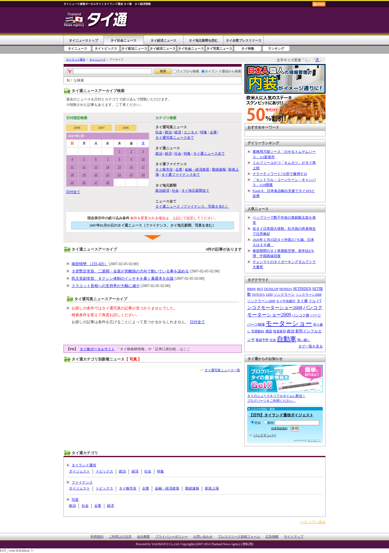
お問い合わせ (203, 536)
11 (72, 167)
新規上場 (212, 488)
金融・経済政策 (197, 169)
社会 (158, 132)
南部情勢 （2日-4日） (90, 264)
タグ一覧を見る (310, 346)
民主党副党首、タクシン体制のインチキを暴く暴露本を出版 (123, 278)
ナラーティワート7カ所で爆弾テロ (280, 174)
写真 (75, 500)
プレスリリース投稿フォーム (239, 536)
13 (96, 167)
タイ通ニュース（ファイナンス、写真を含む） (192, 206)
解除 (269, 423)
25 (72, 182)
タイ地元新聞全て (195, 190)
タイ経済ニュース (163, 40)
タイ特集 (247, 48)
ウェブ (179, 71)
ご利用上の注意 (120, 536)
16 (131, 167)
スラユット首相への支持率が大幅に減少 (106, 286)
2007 (101, 128)
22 (119, 175)
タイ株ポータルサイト (97, 349)
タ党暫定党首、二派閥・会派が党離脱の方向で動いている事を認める (130, 271)
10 (143, 159)
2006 (125, 128)
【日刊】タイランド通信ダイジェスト (281, 415)
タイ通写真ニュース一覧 (222, 370)
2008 (77, 128)
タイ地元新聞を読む (203, 40)
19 (84, 175)
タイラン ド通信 (214, 71)
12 (84, 167)
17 (143, 167)
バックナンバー (265, 435)
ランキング (276, 48)
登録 (256, 423)
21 (107, 175)
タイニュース (77, 48)
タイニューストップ (83, 40)
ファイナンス (82, 482)
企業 (213, 132)
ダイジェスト (79, 471)
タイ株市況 (164, 169)
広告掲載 (272, 536)
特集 (203, 132)
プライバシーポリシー (171, 536)
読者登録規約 (279, 428)
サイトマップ (293, 536)
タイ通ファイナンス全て (180, 175)
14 (107, 167)
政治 (168, 132)
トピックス (104, 471)
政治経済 (162, 190)
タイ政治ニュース (134, 48)
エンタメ (191, 132)
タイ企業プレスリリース (243, 40)
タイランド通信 (75, 59)
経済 (177, 132)
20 (96, 175)
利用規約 (96, 536)
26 (84, 182)
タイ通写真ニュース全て (174, 138)
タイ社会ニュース (123, 40)
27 (96, 182)
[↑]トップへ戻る (313, 522)
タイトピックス (106, 48)
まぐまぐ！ (314, 440)
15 (119, 167)
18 (72, 175)
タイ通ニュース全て (209, 153)
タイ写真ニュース (219, 48)
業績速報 (219, 169)
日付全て (73, 192)
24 (143, 175)
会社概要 (143, 536)
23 (131, 175)
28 (107, 182)
